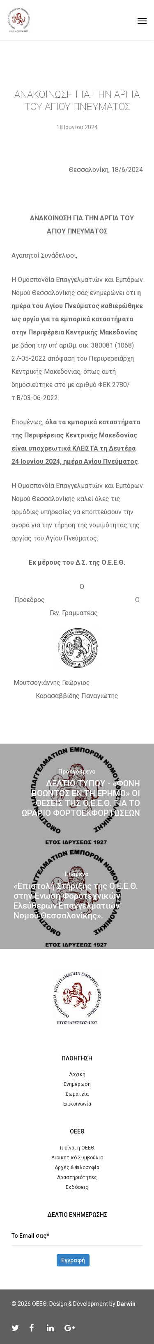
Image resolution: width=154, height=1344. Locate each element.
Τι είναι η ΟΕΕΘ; (77, 1148)
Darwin (126, 1303)
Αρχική (77, 1074)
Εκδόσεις (77, 1187)
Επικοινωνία (77, 1104)
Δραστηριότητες (77, 1177)
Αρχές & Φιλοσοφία (77, 1167)
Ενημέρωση (77, 1084)
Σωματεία (77, 1094)
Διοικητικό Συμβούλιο (77, 1158)
